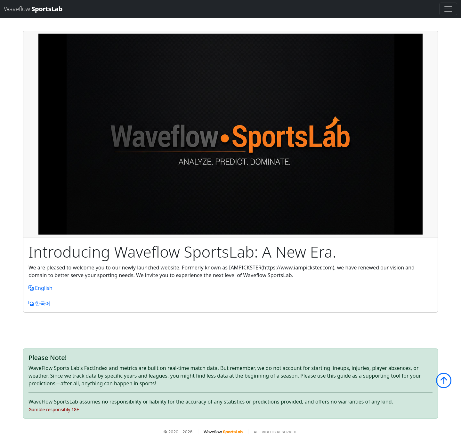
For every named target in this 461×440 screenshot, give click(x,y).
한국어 (39, 303)
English (40, 288)
